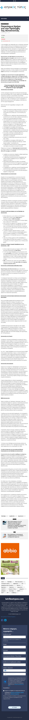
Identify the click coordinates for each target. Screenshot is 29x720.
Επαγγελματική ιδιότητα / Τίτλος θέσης (12, 656)
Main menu (4, 18)
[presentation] (12, 703)
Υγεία (3, 581)
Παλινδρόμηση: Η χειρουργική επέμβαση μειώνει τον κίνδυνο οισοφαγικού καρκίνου (15, 536)
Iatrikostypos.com (14, 599)
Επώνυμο (5, 650)
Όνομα (4, 644)
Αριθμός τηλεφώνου (8, 667)
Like (3, 37)
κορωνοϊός (21, 587)
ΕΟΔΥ (3, 592)
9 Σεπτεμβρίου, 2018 (6, 32)
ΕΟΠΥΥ (19, 590)
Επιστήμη (12, 590)
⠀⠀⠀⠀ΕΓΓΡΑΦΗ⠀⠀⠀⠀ (14, 707)
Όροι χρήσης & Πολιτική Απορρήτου (8, 616)
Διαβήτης (15, 592)
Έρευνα (20, 585)
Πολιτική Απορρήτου (15, 693)
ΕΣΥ (8, 592)
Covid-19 (4, 589)
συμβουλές (13, 516)
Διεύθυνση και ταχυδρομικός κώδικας (12, 661)
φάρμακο (4, 590)
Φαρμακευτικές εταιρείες (8, 585)
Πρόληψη (4, 516)
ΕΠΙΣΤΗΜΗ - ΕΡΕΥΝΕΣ (4, 23)
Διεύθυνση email (7, 634)
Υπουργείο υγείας (6, 583)
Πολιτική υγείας (20, 581)
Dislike (3, 39)
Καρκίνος (12, 587)
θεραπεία (4, 587)
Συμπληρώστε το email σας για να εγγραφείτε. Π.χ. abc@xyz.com (12, 640)
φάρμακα (22, 589)
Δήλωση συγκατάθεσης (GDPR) (17, 692)
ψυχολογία (21, 516)
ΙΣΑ (24, 583)
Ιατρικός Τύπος (13, 589)
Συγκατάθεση (6, 687)
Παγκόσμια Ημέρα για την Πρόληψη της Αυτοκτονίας (11, 28)
